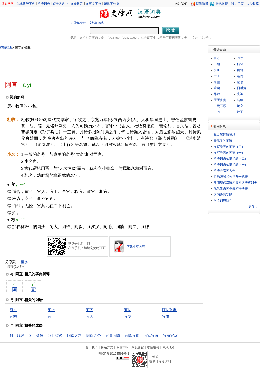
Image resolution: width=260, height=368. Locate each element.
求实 (217, 88)
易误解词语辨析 (224, 135)
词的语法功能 (223, 194)
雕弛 (217, 94)
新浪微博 (202, 3)
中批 (217, 112)
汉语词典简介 (223, 200)
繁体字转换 (111, 3)
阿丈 (13, 310)
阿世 (127, 310)
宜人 (89, 316)
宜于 (51, 316)
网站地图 (168, 347)
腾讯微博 (221, 3)
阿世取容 (169, 310)
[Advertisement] (95, 63)
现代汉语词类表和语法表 (231, 188)
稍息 (240, 82)
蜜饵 (240, 70)
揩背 (240, 64)
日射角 (241, 88)
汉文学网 (7, 3)
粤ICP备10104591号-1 (113, 354)
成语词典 (58, 3)
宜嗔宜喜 (132, 335)
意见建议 (137, 347)
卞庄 (217, 76)
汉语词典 (44, 3)
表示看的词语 (223, 141)
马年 (240, 100)
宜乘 (13, 316)
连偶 (240, 76)
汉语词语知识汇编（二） (231, 158)
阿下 (89, 310)
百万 (217, 58)
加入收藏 (252, 3)
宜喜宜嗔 (113, 335)
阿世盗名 (55, 335)
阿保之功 (74, 335)
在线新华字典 (25, 3)
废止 (217, 70)
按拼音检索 (78, 23)
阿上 (51, 310)
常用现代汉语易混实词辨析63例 (235, 182)
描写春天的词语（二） (229, 147)
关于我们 (91, 347)
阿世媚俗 (36, 335)
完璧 (217, 82)
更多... (252, 206)
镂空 (240, 106)
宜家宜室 (170, 335)
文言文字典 (93, 3)
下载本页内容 (136, 247)
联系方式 (107, 347)
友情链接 (153, 347)
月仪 (240, 58)
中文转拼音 (75, 3)
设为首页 (237, 3)
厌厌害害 (220, 100)
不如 (217, 64)
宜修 (165, 316)
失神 (240, 94)
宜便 (127, 316)
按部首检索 (96, 23)
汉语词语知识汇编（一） (231, 164)
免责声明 (122, 347)
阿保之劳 (93, 335)
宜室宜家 (151, 335)
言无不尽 (220, 106)
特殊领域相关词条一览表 (231, 176)
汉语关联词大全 (224, 170)
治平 (240, 112)
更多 (24, 262)
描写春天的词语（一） (229, 153)
